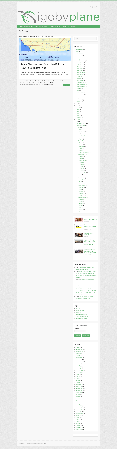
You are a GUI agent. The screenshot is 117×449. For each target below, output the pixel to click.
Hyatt (78, 111)
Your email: (77, 328)
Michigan (83, 168)
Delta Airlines (23, 82)
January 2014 (79, 429)
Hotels (77, 105)
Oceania (80, 174)
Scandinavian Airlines (82, 84)
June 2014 (78, 419)
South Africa (82, 131)
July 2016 (78, 374)
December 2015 (79, 388)
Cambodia (81, 187)
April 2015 (78, 400)
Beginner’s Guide (28, 26)
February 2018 (79, 357)
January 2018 (79, 359)
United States (82, 160)
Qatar (80, 150)
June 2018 (78, 353)
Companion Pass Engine (55, 26)
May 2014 (78, 421)
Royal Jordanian (80, 82)
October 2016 (79, 368)
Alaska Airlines (56, 80)
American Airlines (64, 80)
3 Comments (54, 82)
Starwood (79, 117)
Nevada (82, 170)
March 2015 (78, 402)
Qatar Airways (80, 80)
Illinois (82, 166)
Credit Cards (79, 100)
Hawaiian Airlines (81, 72)
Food (77, 103)
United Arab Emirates (84, 152)
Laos (80, 189)
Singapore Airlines (81, 86)
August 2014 (79, 415)
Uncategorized (79, 211)
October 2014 (79, 411)
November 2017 (79, 361)
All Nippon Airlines (81, 59)
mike (23, 80)
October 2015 (79, 392)
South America (81, 178)
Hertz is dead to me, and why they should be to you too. (90, 226)
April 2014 (78, 423)
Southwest (79, 88)
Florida (82, 164)
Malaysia (81, 191)
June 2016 (78, 376)
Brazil (80, 181)
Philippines (81, 193)
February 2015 (79, 404)
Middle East (81, 146)
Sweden (81, 209)
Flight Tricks (29, 82)
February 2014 (79, 427)
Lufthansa (34, 82)
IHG (78, 113)
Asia (79, 133)
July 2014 (78, 417)
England (81, 199)
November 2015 (79, 390)
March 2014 (78, 425)
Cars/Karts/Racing (81, 123)
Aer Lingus (79, 53)
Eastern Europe (81, 140)
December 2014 (79, 407)
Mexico (81, 158)
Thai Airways (80, 92)
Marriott (78, 115)
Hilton (78, 109)
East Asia (80, 137)
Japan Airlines (80, 74)
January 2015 (79, 406)
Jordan (81, 148)
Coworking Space (81, 125)
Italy (80, 207)
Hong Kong (82, 135)
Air (77, 121)
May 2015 (78, 398)
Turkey (80, 144)
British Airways (80, 64)
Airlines (51, 80)
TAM (78, 90)
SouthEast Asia (81, 185)
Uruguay (81, 183)
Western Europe (82, 197)
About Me (73, 26)
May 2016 (78, 378)
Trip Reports (78, 119)
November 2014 (79, 409)
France (81, 201)
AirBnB (78, 107)
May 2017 (78, 363)
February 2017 (79, 365)
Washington (83, 172)
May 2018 (78, 355)
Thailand (81, 195)
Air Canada (46, 80)
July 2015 (78, 394)
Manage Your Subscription (82, 316)
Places (78, 127)
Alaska (82, 162)
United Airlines (40, 82)
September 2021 (79, 351)
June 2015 (78, 396)
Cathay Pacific (80, 66)
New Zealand (82, 176)
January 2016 (79, 386)
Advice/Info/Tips (40, 80)
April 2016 (78, 380)
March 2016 (78, 382)
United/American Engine (41, 26)
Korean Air (79, 76)
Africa (79, 129)
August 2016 (79, 372)
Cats (77, 98)
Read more (66, 85)
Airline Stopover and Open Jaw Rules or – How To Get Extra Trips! (43, 66)
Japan (80, 139)
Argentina (81, 179)
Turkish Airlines (80, 94)
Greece (81, 142)
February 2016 (79, 384)
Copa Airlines (80, 68)
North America (81, 154)
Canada (81, 156)
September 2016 (79, 370)
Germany (81, 203)
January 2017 (79, 367)
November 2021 (79, 349)
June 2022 (78, 347)
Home (21, 26)
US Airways (46, 82)
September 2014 (79, 413)
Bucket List (66, 26)
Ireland (81, 205)
